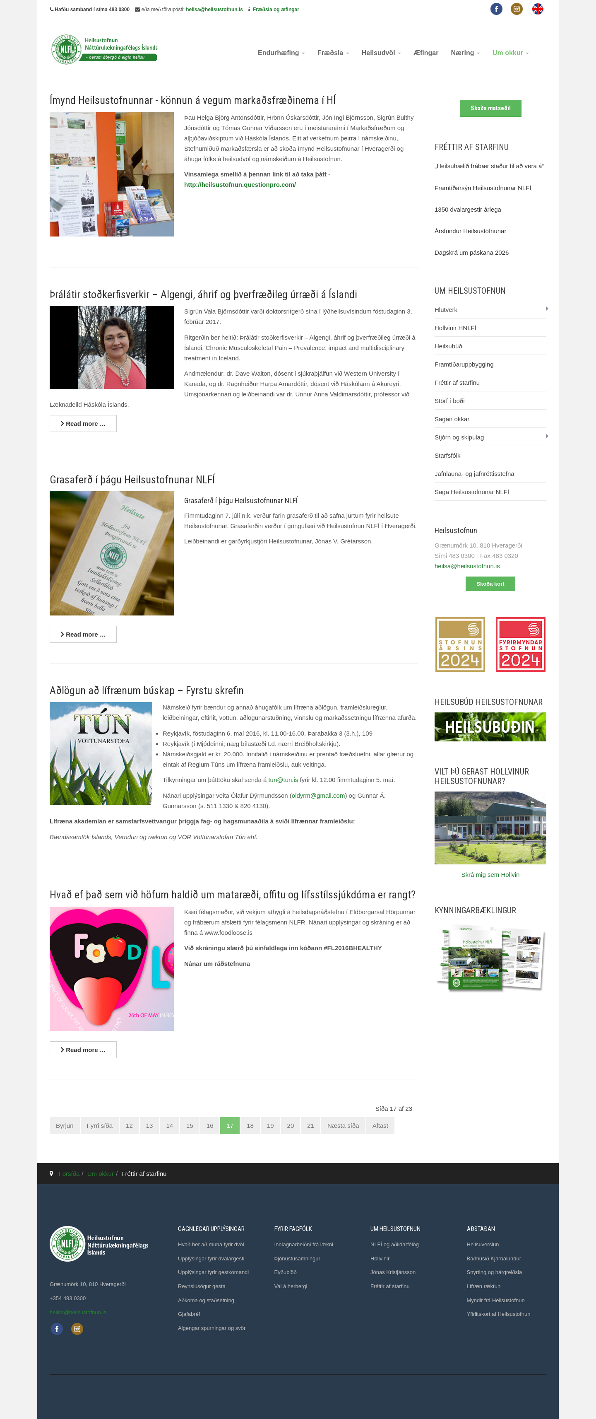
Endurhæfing (281, 52)
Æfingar (425, 52)
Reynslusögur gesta (202, 1286)
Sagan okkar (452, 418)
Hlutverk (446, 309)
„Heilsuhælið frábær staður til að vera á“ (489, 165)
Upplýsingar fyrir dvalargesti (211, 1258)
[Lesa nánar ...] (83, 423)
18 (250, 1125)
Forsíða (69, 1173)
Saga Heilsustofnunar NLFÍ (472, 491)
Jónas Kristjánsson (393, 1272)
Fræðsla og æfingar (276, 9)
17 (229, 1125)
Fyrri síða (100, 1125)
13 (149, 1125)
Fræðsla (333, 52)
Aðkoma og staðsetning (206, 1300)
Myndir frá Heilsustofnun (496, 1300)
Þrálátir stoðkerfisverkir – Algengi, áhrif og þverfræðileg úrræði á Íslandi (203, 294)
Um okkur (511, 52)
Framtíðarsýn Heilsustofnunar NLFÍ (483, 187)
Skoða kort (490, 584)
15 (189, 1125)
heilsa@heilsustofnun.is (214, 9)
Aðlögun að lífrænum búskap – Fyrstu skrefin (147, 690)
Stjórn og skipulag (459, 437)
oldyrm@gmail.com (318, 795)
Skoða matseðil (491, 108)
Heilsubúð (448, 346)
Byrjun (65, 1125)
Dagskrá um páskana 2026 (472, 252)
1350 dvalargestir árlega (468, 209)
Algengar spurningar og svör (211, 1328)
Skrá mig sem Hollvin (490, 874)
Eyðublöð (285, 1272)
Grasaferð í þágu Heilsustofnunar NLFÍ (132, 479)
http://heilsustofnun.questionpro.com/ (240, 184)
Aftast (380, 1125)
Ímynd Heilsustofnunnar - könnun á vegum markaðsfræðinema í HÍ (193, 100)
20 (290, 1125)
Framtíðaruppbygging (464, 364)
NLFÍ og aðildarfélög (394, 1244)
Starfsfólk (448, 455)
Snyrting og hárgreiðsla (494, 1272)
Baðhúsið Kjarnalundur (494, 1258)
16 (210, 1125)
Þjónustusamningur (297, 1258)
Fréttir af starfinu (457, 382)
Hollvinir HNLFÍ (455, 327)
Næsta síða (343, 1125)
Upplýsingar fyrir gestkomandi (213, 1272)
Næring (465, 52)
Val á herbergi (291, 1286)
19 (270, 1125)
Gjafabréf (189, 1314)
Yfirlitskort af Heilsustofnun (499, 1314)
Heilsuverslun (483, 1244)
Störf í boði (450, 400)
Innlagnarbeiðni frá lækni (303, 1244)
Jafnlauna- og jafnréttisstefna (474, 473)
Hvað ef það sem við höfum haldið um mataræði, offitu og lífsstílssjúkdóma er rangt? (233, 894)
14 (169, 1125)
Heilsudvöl (381, 52)
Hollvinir (379, 1258)
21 (310, 1125)
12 (129, 1125)
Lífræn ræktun (484, 1286)
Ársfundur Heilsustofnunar (470, 230)
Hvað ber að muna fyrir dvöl (211, 1244)
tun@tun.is (283, 779)
